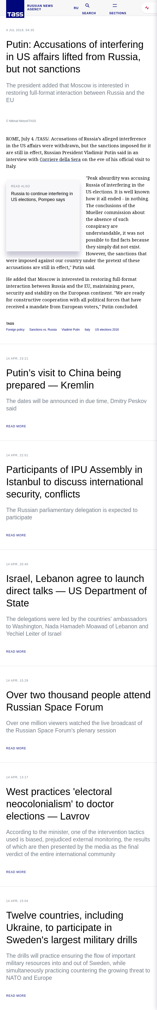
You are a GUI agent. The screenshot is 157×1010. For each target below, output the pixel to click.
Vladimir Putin (71, 329)
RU (76, 8)
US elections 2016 (107, 329)
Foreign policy (15, 329)
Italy (87, 329)
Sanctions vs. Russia (43, 329)
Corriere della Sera (60, 159)
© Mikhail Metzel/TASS (21, 121)
